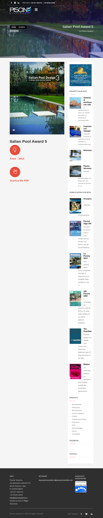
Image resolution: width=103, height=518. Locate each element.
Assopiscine (88, 199)
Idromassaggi (77, 428)
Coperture (76, 422)
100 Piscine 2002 (86, 293)
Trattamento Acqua (79, 419)
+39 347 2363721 (36, 3)
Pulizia (74, 416)
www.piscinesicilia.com (64, 480)
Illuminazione (77, 410)
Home (13, 27)
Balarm (86, 364)
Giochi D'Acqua (78, 413)
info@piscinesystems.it (19, 498)
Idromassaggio (90, 150)
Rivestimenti (76, 404)
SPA (73, 425)
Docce (74, 431)
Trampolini (76, 434)
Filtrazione (76, 407)
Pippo (26, 501)
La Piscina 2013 (86, 256)
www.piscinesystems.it (47, 480)
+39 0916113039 (49, 3)
